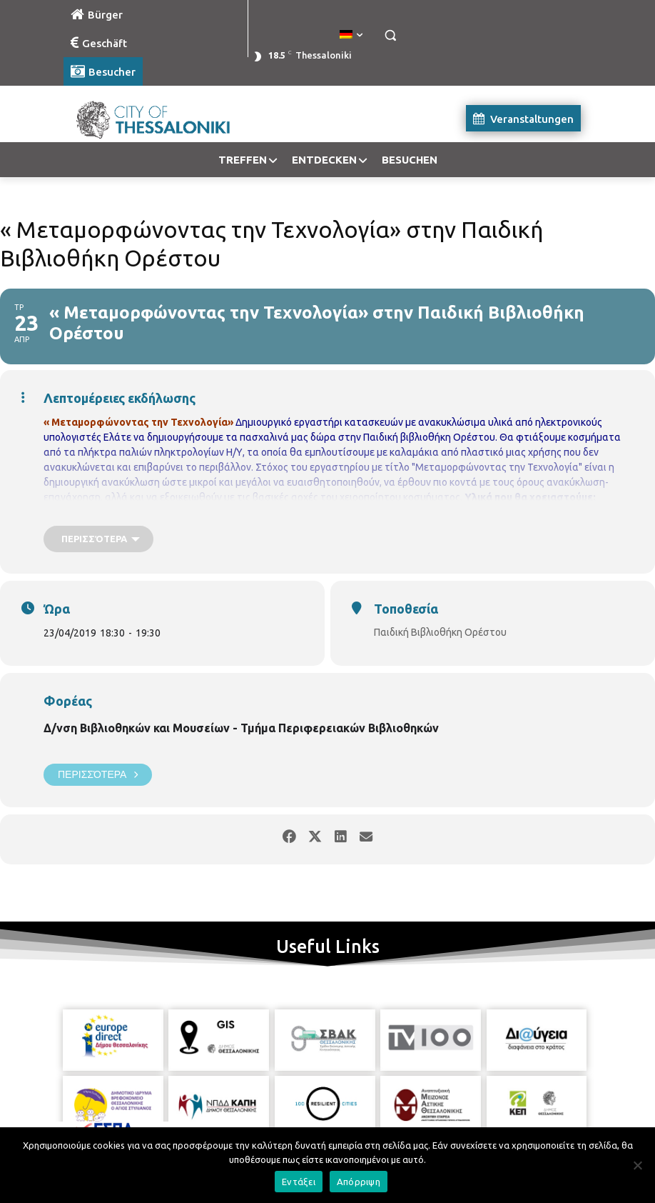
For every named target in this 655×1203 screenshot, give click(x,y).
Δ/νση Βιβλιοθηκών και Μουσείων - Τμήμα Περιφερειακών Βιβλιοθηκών (241, 728)
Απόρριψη (358, 1182)
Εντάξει (298, 1182)
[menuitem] (351, 35)
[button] (390, 35)
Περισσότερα (98, 775)
